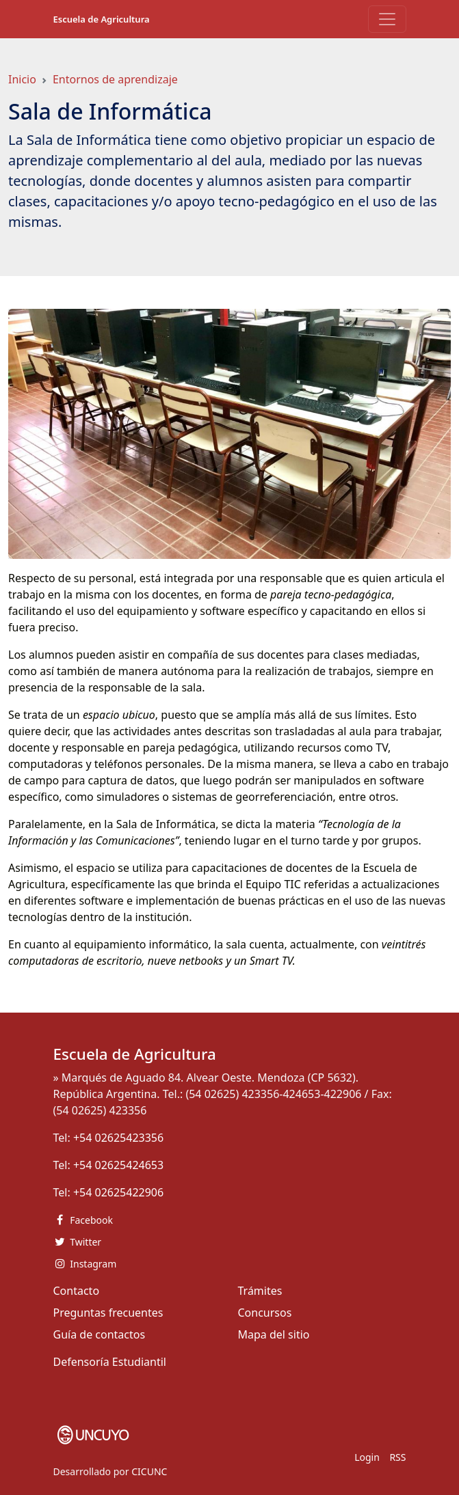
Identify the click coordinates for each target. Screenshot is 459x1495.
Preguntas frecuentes (108, 1312)
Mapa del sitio (274, 1334)
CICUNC (149, 1471)
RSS (397, 1457)
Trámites (260, 1290)
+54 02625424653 (118, 1164)
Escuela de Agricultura (101, 19)
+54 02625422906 (118, 1192)
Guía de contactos (99, 1334)
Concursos (265, 1312)
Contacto (76, 1290)
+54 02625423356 (118, 1137)
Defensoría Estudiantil (109, 1361)
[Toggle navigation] (387, 19)
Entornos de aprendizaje (115, 79)
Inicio (22, 79)
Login (367, 1457)
